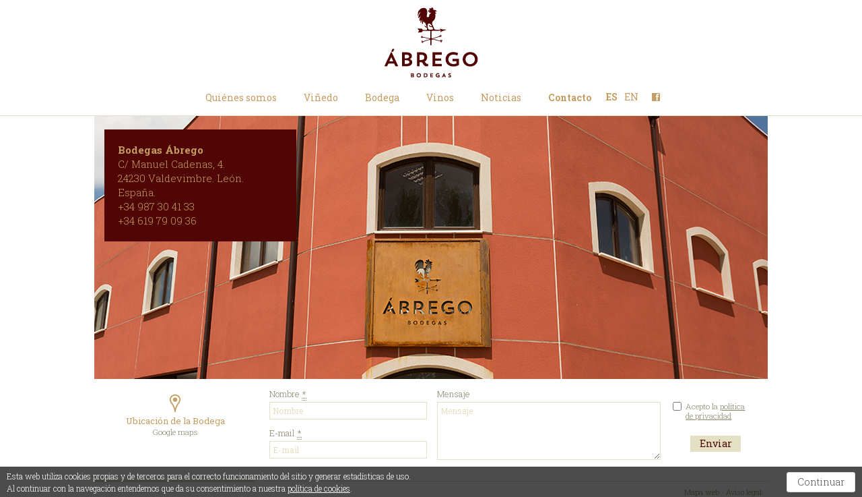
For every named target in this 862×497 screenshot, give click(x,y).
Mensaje (549, 431)
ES (612, 96)
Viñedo (321, 96)
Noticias (501, 96)
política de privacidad (715, 411)
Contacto (569, 96)
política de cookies (319, 488)
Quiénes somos (241, 96)
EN (631, 96)
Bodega (382, 96)
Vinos (440, 96)
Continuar (820, 481)
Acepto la (715, 411)
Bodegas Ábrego (431, 43)
